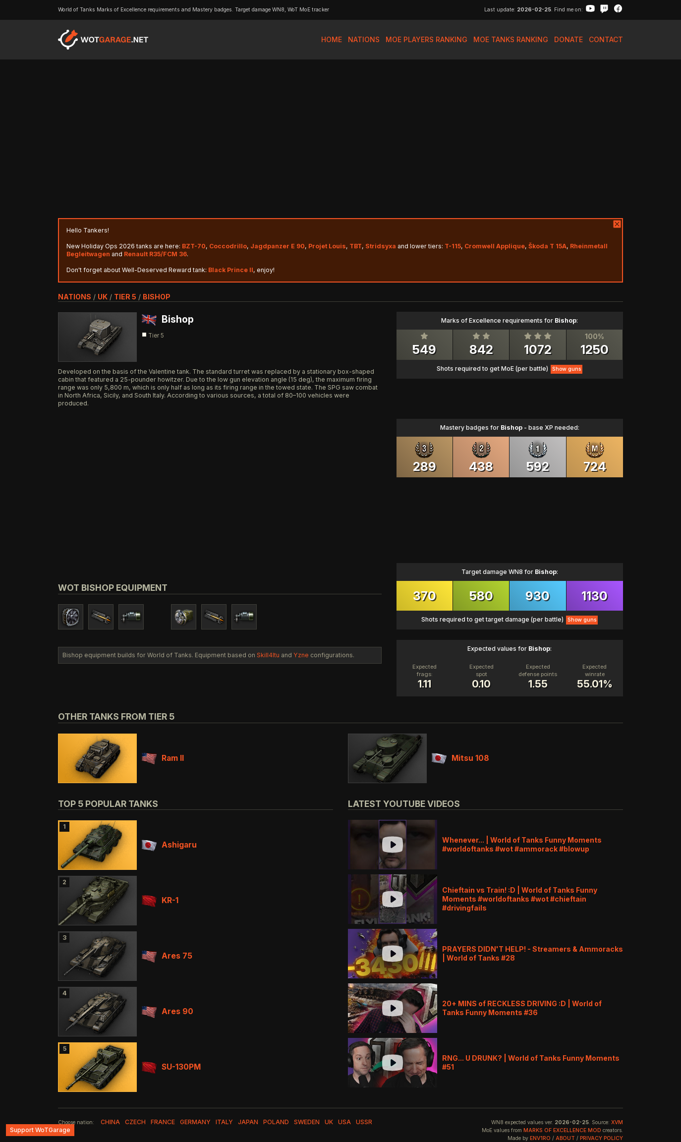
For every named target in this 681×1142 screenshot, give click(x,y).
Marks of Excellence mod (562, 1130)
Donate (568, 39)
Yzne (301, 655)
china (110, 1122)
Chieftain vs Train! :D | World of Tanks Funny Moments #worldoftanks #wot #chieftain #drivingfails (519, 899)
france (163, 1122)
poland (276, 1122)
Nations (364, 39)
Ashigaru (169, 845)
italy (224, 1122)
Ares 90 (167, 1011)
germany (195, 1122)
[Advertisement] (340, 138)
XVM (617, 1122)
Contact (606, 39)
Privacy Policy (601, 1138)
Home (331, 39)
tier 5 (125, 296)
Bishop (156, 296)
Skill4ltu (268, 655)
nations (74, 296)
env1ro (540, 1138)
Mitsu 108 (460, 758)
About (565, 1138)
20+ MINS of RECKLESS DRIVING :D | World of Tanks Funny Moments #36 (522, 1008)
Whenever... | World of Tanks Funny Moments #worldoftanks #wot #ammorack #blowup (522, 844)
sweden (307, 1122)
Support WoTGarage (40, 1130)
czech (135, 1122)
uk (103, 296)
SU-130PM (171, 1067)
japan (248, 1122)
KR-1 (160, 900)
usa (344, 1122)
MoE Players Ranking (426, 39)
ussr (364, 1122)
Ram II (163, 758)
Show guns (566, 369)
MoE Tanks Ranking (510, 39)
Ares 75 (167, 956)
